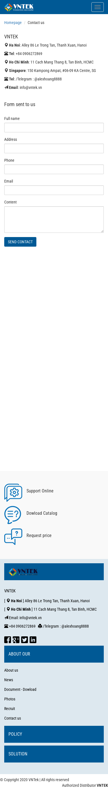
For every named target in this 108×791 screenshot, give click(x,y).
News (8, 680)
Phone (9, 160)
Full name (12, 118)
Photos (9, 699)
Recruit (9, 708)
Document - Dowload (20, 689)
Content (10, 202)
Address (10, 139)
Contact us (12, 718)
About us (11, 670)
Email (8, 181)
